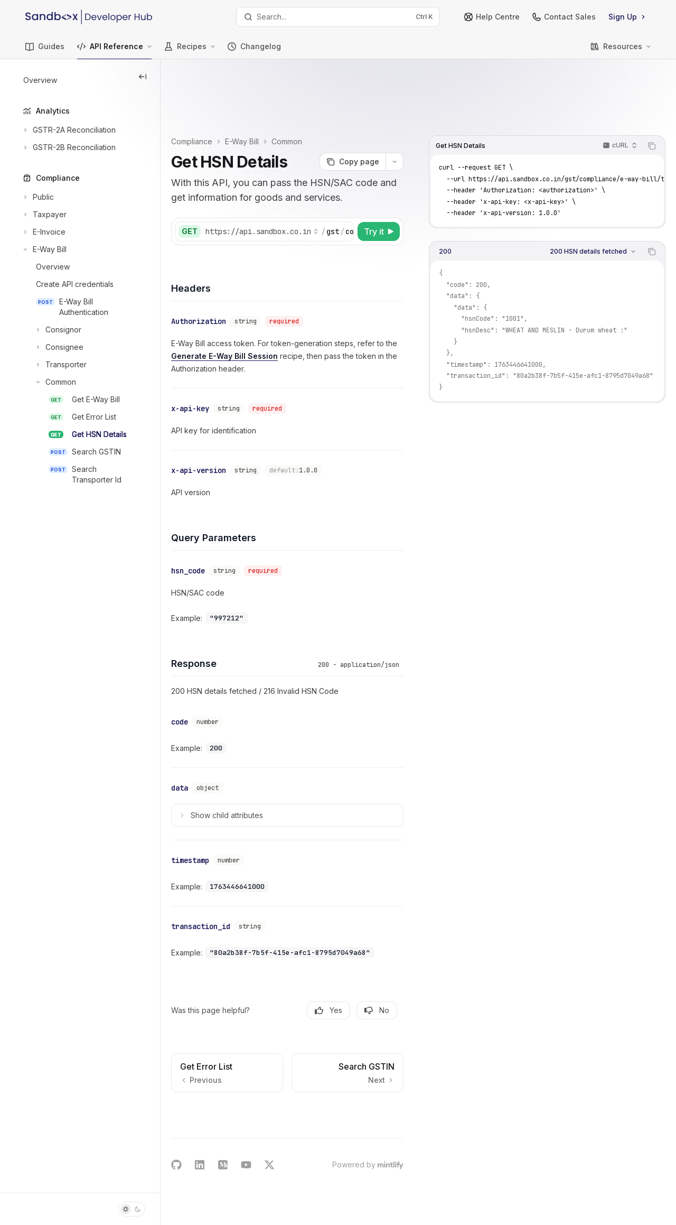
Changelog (254, 50)
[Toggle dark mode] (131, 1209)
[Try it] (379, 210)
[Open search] (338, 16)
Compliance (231, 86)
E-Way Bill (282, 86)
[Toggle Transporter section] (54, 364)
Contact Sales (564, 16)
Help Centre (492, 16)
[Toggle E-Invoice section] (43, 232)
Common (327, 86)
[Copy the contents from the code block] (652, 91)
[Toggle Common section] (48, 382)
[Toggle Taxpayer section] (44, 214)
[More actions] (394, 116)
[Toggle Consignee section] (52, 347)
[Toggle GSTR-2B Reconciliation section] (68, 147)
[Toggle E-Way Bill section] (44, 249)
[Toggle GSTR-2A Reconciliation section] (68, 130)
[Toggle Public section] (37, 197)
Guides (44, 50)
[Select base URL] (302, 210)
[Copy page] (353, 116)
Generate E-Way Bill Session (306, 332)
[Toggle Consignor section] (51, 329)
